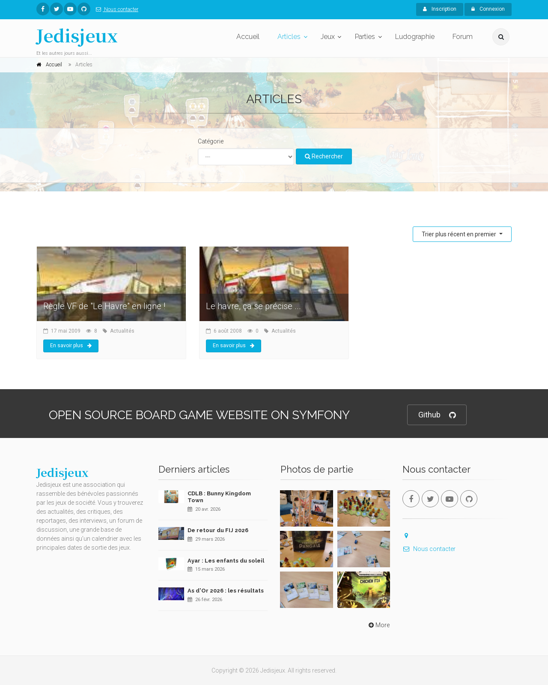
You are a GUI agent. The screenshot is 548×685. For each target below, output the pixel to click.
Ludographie (415, 37)
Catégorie (210, 141)
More (378, 625)
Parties (365, 37)
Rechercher (324, 156)
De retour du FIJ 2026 (218, 530)
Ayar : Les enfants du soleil (226, 560)
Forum (463, 37)
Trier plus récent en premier (459, 234)
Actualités (122, 331)
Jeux (328, 37)
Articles (289, 37)
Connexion (488, 9)
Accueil (247, 37)
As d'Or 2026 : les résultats (226, 590)
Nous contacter (115, 9)
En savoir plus (71, 345)
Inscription (439, 9)
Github (437, 415)
